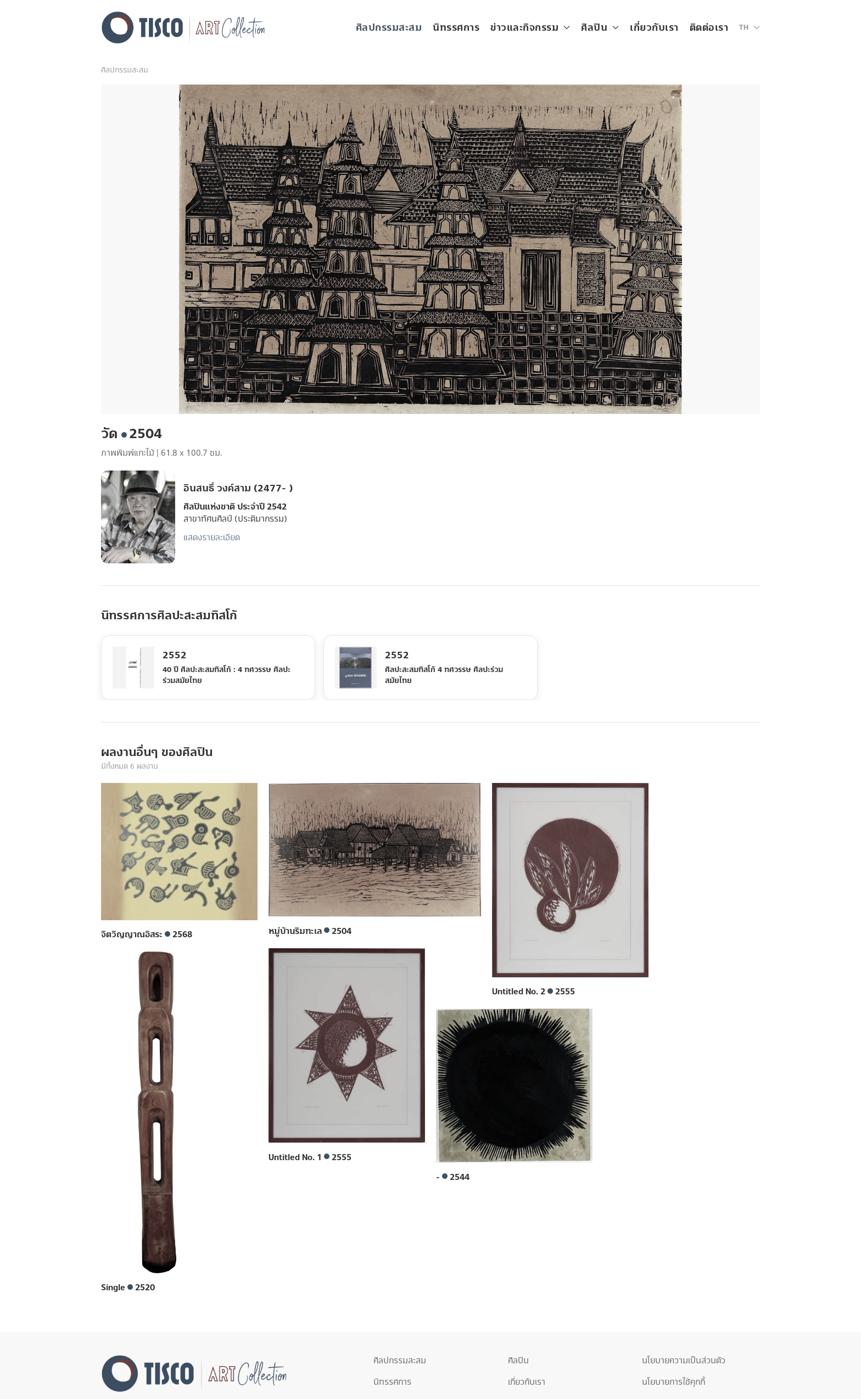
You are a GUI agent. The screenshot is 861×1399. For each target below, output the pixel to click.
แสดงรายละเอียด (211, 537)
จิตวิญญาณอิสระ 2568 (146, 934)
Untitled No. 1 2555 (310, 1157)
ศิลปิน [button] (600, 28)
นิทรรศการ (456, 28)
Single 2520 (128, 1288)
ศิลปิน (518, 1361)
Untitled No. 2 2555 (533, 992)
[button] (749, 27)
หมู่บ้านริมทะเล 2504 (310, 931)
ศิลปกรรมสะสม (389, 28)
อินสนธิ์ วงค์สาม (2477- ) (238, 488)
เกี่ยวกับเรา (654, 28)
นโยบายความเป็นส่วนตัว (683, 1361)
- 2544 (452, 1177)
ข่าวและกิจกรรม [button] (530, 28)
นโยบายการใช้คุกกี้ (673, 1382)
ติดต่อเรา (709, 28)
